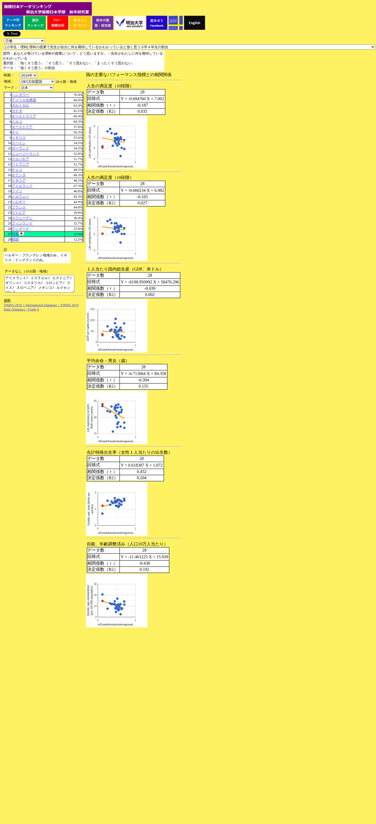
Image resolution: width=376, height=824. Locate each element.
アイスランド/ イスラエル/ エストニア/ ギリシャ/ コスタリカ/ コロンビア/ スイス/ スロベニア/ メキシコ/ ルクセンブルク (43, 285)
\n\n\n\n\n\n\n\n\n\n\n (37, 81)
